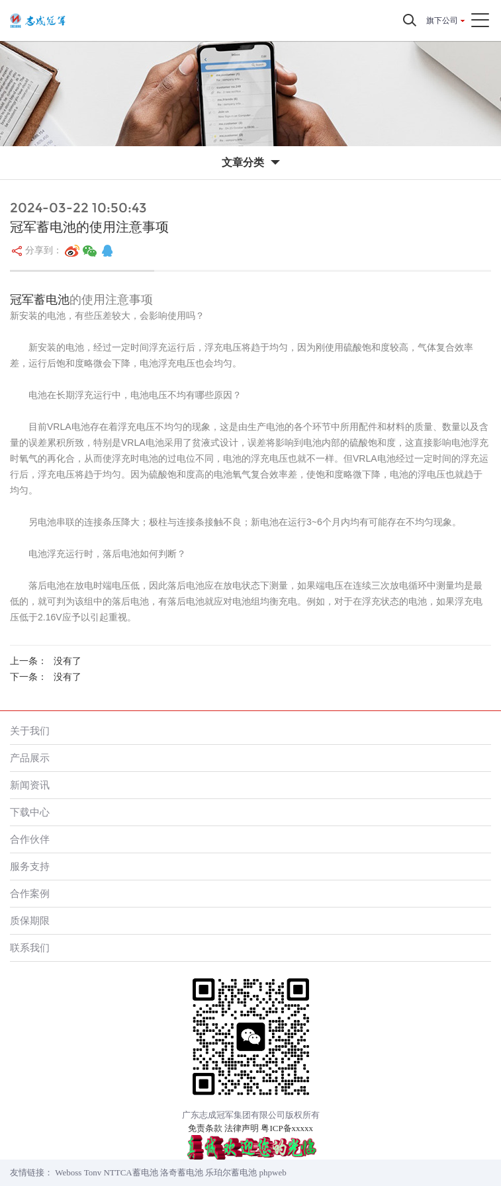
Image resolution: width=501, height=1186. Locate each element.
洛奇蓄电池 (181, 1172)
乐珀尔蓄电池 (231, 1172)
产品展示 (30, 757)
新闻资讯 (30, 784)
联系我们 (30, 947)
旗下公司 (442, 20)
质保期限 (30, 920)
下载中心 (30, 812)
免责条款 (205, 1128)
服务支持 (30, 866)
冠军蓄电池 (39, 299)
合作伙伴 (30, 839)
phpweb (273, 1172)
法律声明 (241, 1128)
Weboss (68, 1172)
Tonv (93, 1172)
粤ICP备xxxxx (287, 1128)
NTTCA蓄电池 (130, 1172)
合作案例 (30, 893)
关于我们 (30, 730)
